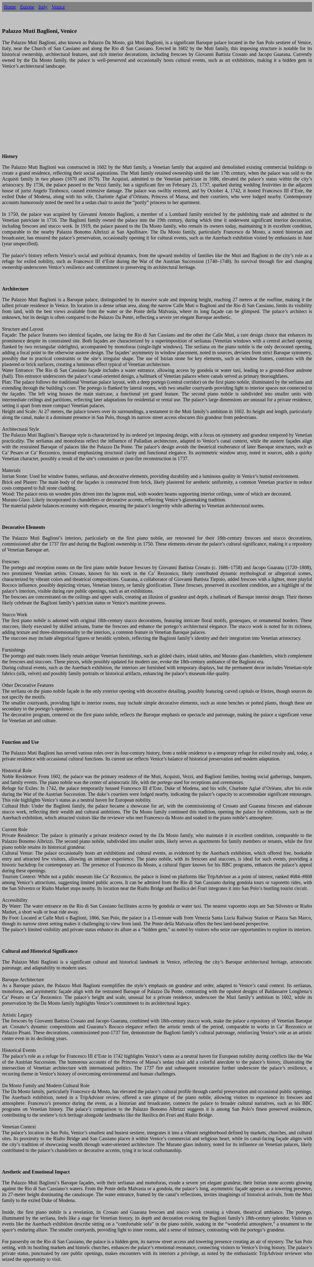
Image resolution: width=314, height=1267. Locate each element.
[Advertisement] (149, 114)
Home (10, 7)
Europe (27, 7)
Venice (58, 7)
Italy (43, 7)
